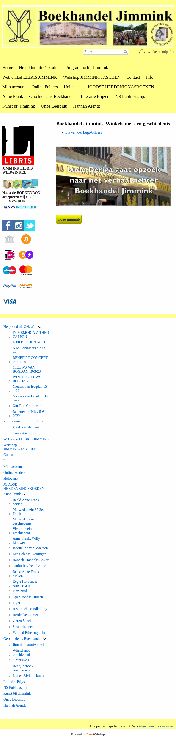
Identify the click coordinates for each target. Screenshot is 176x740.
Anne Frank (12, 96)
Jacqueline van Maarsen (30, 548)
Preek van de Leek (26, 427)
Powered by (88, 734)
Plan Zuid (20, 591)
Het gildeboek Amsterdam (23, 668)
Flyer (16, 603)
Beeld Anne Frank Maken (26, 574)
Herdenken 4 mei (25, 615)
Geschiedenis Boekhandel (52, 96)
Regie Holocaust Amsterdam (25, 583)
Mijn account (14, 86)
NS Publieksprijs (130, 96)
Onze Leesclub (54, 106)
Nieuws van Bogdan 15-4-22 (30, 389)
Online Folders (45, 86)
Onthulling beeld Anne (29, 566)
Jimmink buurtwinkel (28, 644)
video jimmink (69, 219)
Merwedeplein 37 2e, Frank (28, 512)
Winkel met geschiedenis (22, 653)
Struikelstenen (23, 627)
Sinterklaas (21, 660)
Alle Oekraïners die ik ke (29, 350)
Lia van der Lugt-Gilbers (83, 132)
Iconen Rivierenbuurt (28, 676)
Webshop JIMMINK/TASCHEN (91, 77)
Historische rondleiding (30, 609)
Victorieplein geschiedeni (22, 531)
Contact (133, 77)
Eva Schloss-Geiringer (29, 554)
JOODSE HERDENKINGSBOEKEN (121, 86)
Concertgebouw (24, 433)
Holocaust (73, 86)
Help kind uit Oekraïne (39, 67)
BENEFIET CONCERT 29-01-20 (30, 360)
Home (7, 67)
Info (149, 77)
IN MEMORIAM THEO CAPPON (31, 335)
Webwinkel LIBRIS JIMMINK (29, 77)
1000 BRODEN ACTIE (30, 342)
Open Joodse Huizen (28, 597)
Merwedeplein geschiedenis (23, 521)
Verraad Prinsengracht (29, 633)
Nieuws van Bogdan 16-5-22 (30, 398)
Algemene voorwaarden (156, 726)
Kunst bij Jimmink (18, 106)
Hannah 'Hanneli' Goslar (31, 560)
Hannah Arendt (86, 106)
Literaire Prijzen (95, 96)
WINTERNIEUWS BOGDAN (27, 379)
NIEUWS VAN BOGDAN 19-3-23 (27, 369)
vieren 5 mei (22, 621)
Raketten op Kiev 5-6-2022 (29, 414)
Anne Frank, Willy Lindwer (26, 540)
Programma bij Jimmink (86, 67)
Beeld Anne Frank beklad (26, 502)
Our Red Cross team (27, 406)
